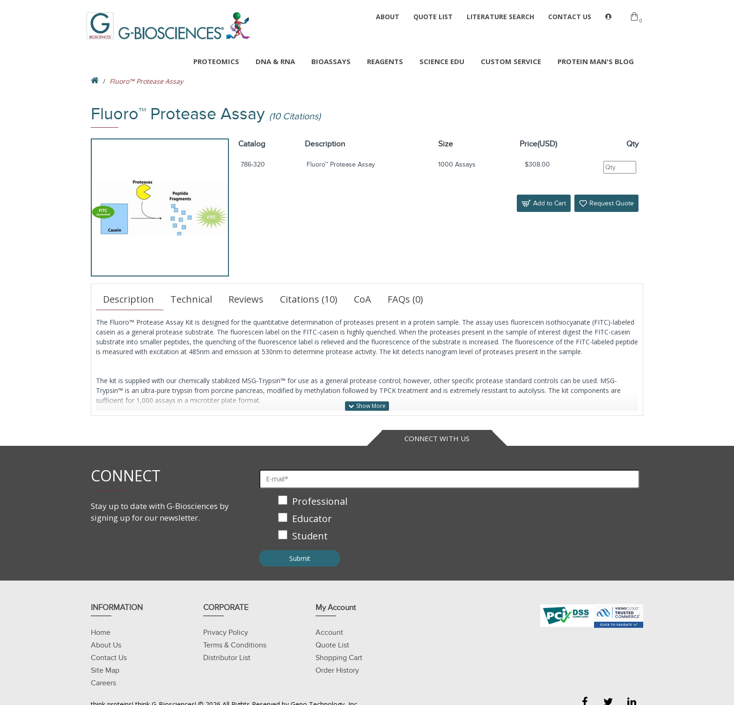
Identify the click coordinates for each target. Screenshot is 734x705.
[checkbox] (449, 519)
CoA (362, 299)
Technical (191, 299)
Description (128, 299)
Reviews (246, 299)
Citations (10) (309, 299)
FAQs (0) (405, 299)
